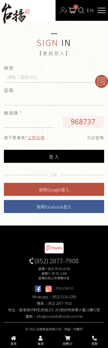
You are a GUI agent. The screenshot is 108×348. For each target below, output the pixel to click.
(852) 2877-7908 (56, 260)
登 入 (54, 156)
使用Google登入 (54, 189)
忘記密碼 (95, 137)
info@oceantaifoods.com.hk (59, 316)
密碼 (9, 90)
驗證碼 (13, 112)
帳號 (9, 68)
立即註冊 (36, 137)
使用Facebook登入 (54, 207)
